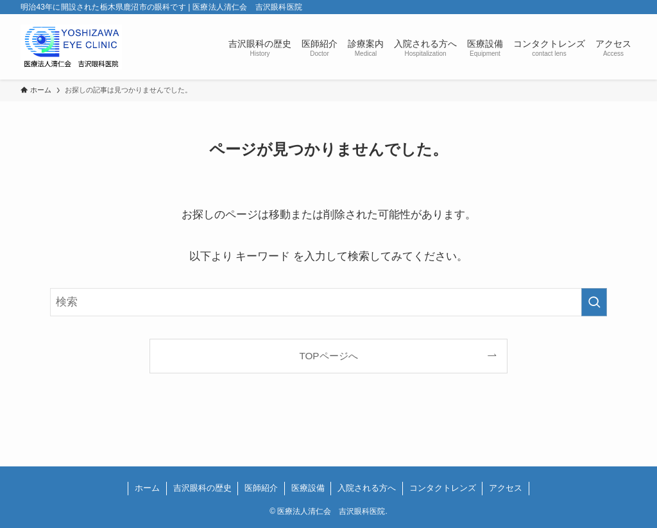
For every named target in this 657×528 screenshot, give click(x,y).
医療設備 (308, 488)
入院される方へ (366, 488)
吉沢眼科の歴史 (202, 488)
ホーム (147, 488)
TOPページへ (328, 355)
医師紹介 (261, 488)
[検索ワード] (328, 302)
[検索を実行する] (594, 302)
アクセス (505, 488)
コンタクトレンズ (442, 488)
